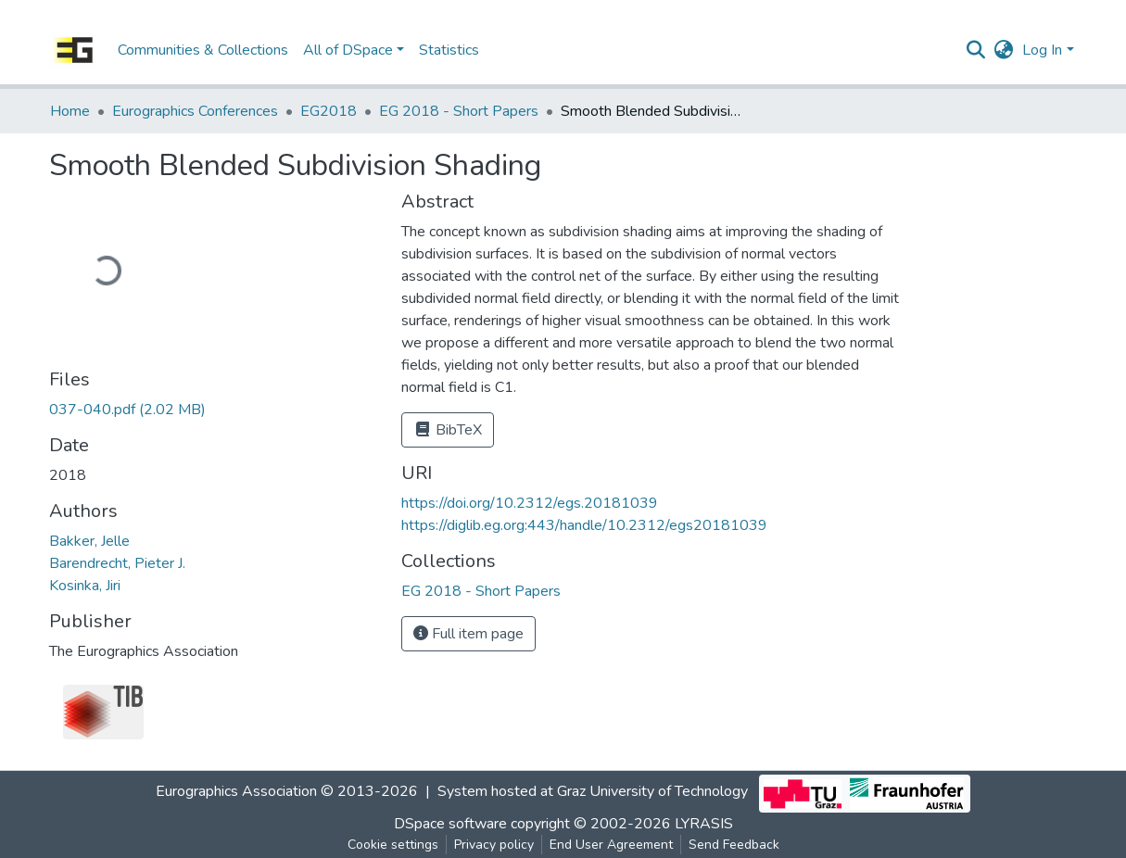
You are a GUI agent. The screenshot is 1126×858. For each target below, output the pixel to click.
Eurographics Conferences (195, 111)
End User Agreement (611, 844)
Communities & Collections (203, 50)
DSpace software (450, 824)
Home (70, 111)
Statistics (449, 50)
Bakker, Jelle (89, 541)
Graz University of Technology (652, 792)
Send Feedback (734, 844)
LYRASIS (704, 824)
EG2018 (328, 111)
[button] (1003, 50)
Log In (1042, 50)
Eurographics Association (236, 792)
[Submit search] (975, 50)
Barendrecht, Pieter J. (117, 563)
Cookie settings (393, 844)
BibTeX (447, 430)
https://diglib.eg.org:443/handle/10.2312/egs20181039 (584, 525)
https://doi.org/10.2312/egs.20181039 (529, 503)
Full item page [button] (468, 634)
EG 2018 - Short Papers (458, 111)
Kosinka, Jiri (84, 585)
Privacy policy (494, 844)
